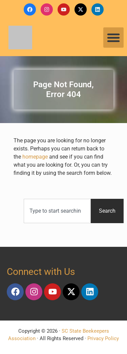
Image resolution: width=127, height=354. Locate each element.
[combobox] (57, 211)
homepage (35, 157)
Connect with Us (41, 271)
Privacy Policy (103, 338)
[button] (113, 37)
